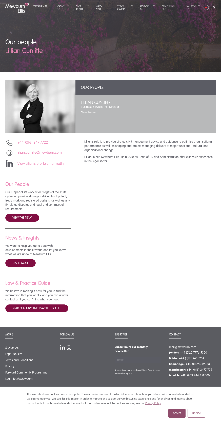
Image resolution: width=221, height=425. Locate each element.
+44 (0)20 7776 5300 (193, 352)
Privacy (9, 366)
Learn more (20, 263)
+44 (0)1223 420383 (199, 364)
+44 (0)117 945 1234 (191, 358)
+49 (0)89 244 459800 (195, 375)
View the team (22, 217)
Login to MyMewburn (19, 378)
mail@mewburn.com (182, 347)
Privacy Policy (153, 403)
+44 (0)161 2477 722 (199, 369)
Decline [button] (196, 413)
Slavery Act (12, 347)
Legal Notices (13, 354)
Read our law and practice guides (36, 308)
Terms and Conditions (19, 360)
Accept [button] (177, 413)
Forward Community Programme (26, 372)
